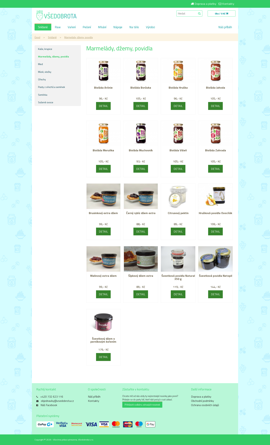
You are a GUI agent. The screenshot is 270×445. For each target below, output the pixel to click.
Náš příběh (225, 27)
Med (40, 64)
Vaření (72, 27)
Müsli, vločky (44, 72)
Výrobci (150, 27)
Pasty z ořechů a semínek (51, 87)
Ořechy (42, 79)
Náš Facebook (49, 405)
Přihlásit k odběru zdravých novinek (142, 404)
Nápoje (117, 27)
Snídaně (43, 27)
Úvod (37, 37)
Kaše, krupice (45, 49)
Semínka (42, 95)
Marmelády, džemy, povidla (78, 37)
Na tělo (134, 27)
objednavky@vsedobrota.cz (57, 401)
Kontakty (228, 4)
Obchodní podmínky (202, 401)
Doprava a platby (205, 4)
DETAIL (103, 106)
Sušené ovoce (45, 102)
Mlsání (102, 27)
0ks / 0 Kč (221, 13)
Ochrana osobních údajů (205, 405)
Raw (58, 27)
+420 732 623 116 (51, 396)
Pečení (87, 27)
